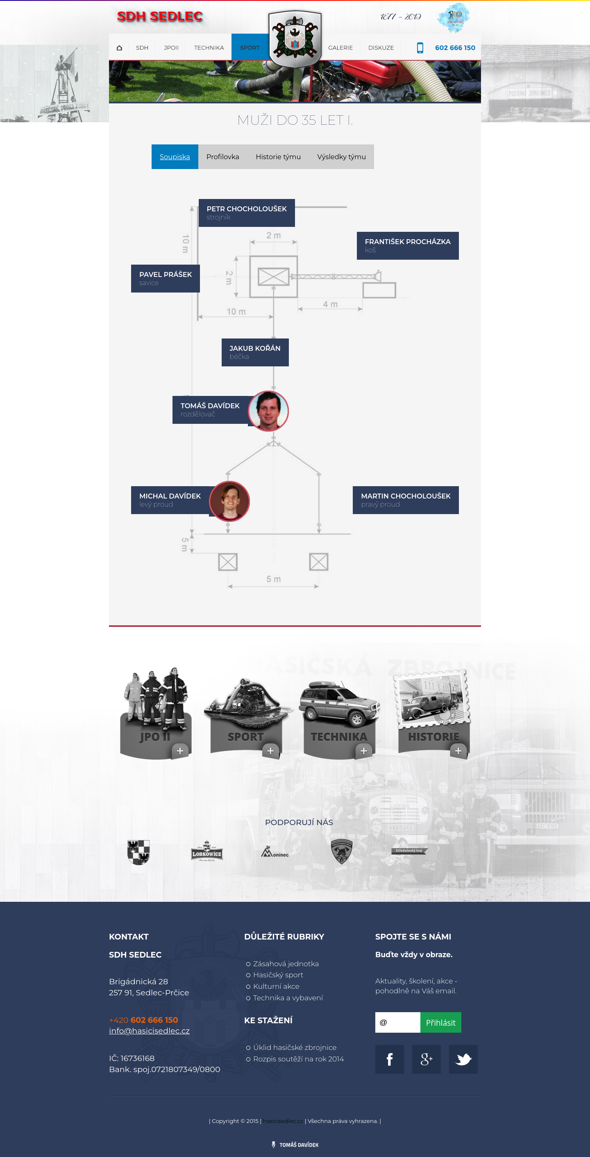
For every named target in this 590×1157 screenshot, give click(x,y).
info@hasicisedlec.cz (149, 1031)
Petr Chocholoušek (247, 209)
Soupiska (175, 157)
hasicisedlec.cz (283, 1121)
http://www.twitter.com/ (463, 1059)
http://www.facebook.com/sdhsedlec (389, 1059)
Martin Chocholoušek (406, 496)
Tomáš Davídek (210, 406)
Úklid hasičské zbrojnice (295, 1047)
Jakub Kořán (255, 348)
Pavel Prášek (165, 274)
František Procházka (408, 242)
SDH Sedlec (295, 13)
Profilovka (222, 157)
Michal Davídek (170, 496)
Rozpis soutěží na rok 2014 (298, 1058)
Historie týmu (278, 157)
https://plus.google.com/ (426, 1059)
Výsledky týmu (341, 157)
